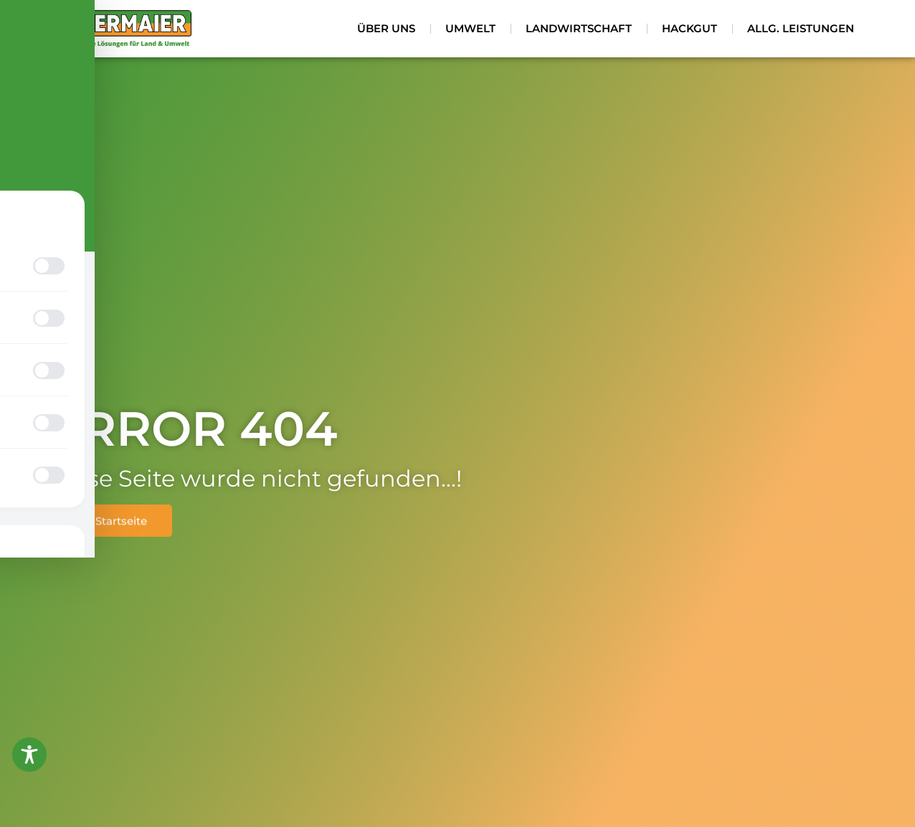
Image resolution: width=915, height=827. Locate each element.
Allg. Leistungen (800, 28)
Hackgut (689, 28)
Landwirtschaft (579, 28)
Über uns (386, 28)
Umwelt (470, 28)
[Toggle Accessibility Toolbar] (29, 754)
